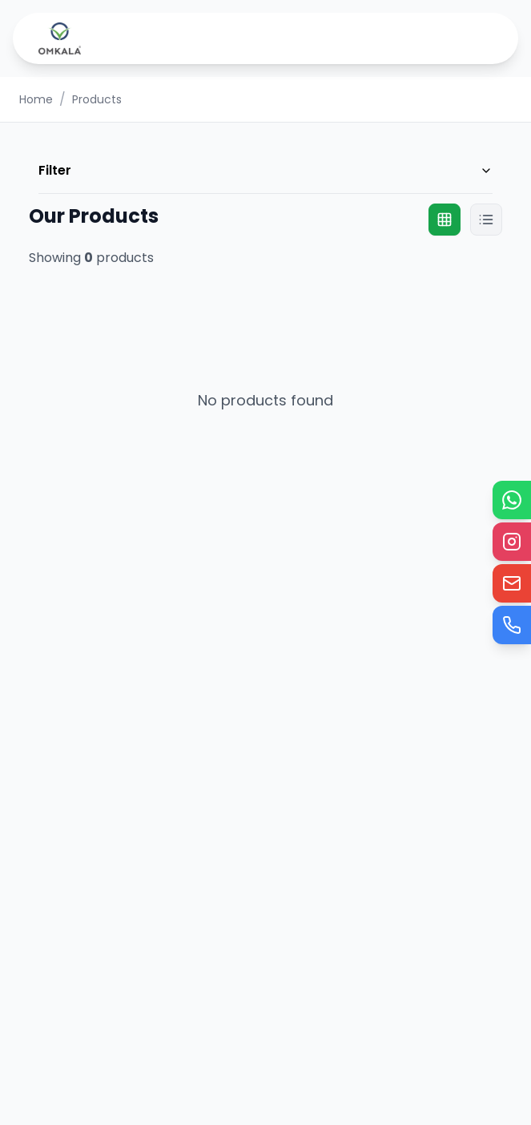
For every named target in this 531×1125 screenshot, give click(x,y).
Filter (265, 170)
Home (36, 99)
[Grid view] (444, 220)
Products (97, 99)
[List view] (486, 220)
